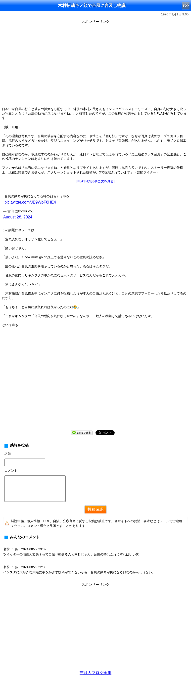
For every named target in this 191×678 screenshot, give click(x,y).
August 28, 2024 (17, 217)
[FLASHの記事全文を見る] (95, 181)
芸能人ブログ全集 (95, 673)
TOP (186, 5)
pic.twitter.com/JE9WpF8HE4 (30, 202)
